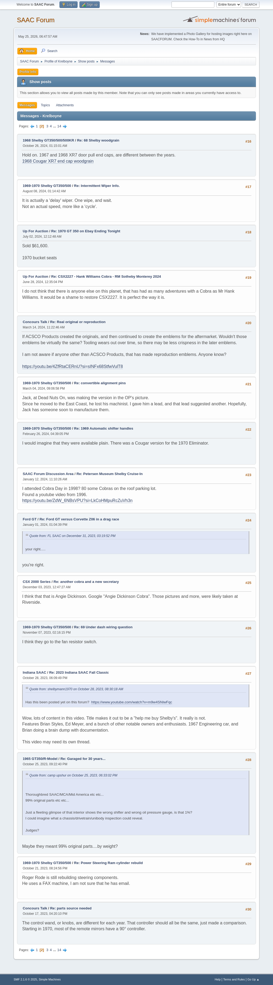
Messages (27, 105)
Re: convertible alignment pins (100, 383)
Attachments (65, 105)
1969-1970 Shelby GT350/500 (47, 186)
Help (217, 979)
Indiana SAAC (34, 672)
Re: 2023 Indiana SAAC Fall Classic (79, 672)
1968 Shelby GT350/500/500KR (48, 140)
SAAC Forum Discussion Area (48, 474)
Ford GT (30, 519)
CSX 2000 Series (36, 582)
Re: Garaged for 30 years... (83, 759)
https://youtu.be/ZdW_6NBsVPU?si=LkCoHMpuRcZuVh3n (77, 500)
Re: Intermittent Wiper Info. (97, 186)
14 (59, 126)
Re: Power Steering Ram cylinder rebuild (108, 863)
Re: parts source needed (71, 908)
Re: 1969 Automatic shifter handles (103, 428)
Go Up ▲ (253, 979)
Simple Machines (50, 979)
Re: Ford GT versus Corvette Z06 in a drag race (79, 519)
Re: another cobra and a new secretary (86, 582)
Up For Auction (35, 231)
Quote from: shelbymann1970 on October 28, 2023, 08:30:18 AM (76, 689)
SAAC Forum (35, 19)
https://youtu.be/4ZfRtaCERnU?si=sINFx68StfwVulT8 (72, 366)
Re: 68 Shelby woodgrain (98, 140)
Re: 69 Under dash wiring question (103, 627)
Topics (45, 105)
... (55, 126)
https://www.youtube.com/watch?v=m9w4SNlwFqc (131, 702)
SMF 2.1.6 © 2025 (25, 979)
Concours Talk (35, 322)
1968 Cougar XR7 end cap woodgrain (58, 161)
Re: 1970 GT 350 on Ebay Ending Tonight (85, 231)
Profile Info (27, 72)
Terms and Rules (234, 979)
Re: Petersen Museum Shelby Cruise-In (110, 474)
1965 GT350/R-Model (40, 759)
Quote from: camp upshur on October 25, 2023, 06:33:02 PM (73, 775)
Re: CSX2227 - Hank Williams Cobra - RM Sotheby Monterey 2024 (106, 276)
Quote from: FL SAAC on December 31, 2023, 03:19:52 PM (72, 536)
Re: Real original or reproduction (78, 322)
